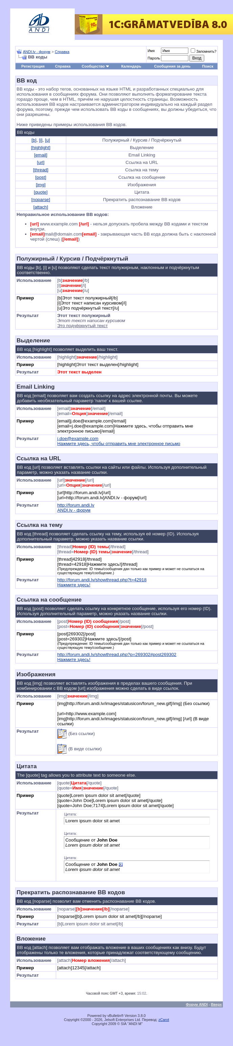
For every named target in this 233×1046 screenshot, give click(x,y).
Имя (151, 51)
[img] (41, 184)
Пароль (153, 58)
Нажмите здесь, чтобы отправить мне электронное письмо (118, 443)
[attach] (40, 207)
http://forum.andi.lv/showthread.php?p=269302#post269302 (116, 654)
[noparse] (40, 199)
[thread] (40, 169)
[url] (40, 162)
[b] (34, 140)
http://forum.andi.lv (75, 505)
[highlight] (40, 147)
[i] (40, 140)
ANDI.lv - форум (36, 52)
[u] (47, 140)
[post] (40, 177)
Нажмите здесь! (73, 584)
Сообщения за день (172, 66)
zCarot (164, 1020)
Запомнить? (203, 51)
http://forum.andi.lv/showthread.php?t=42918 (101, 579)
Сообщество (96, 66)
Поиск (207, 66)
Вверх (216, 1004)
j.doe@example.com (77, 438)
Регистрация (33, 66)
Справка (62, 52)
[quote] (41, 192)
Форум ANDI (197, 1004)
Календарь (131, 66)
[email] (40, 154)
